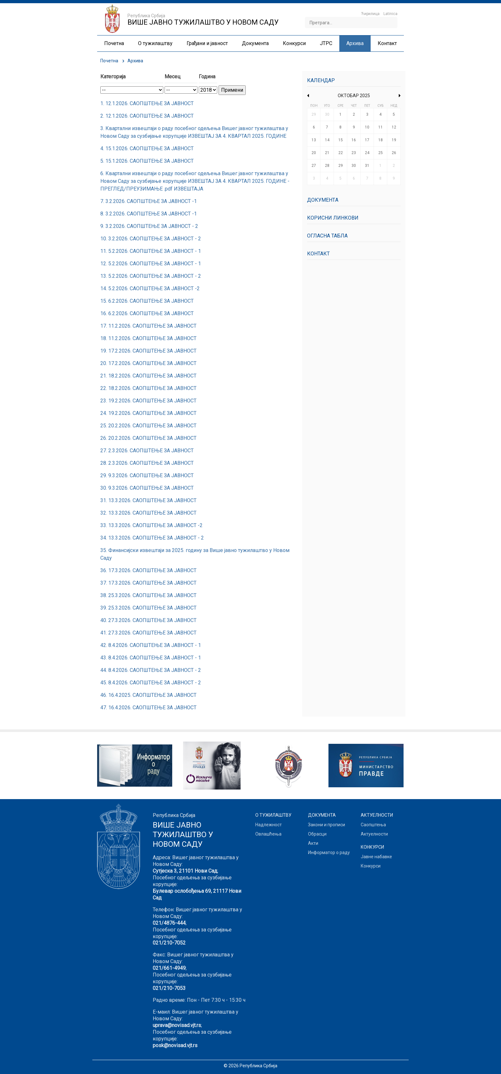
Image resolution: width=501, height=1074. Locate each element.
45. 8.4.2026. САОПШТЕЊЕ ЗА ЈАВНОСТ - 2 (150, 683)
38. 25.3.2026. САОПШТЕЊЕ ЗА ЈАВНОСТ (148, 595)
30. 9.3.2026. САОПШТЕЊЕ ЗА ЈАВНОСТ (147, 488)
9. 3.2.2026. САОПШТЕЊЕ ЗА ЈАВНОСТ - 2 (149, 226)
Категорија (113, 77)
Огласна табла (327, 236)
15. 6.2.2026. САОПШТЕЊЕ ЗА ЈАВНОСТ (147, 301)
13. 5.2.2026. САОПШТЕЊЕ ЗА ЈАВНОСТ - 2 (150, 276)
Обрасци (317, 834)
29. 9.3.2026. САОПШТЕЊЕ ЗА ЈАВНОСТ (147, 475)
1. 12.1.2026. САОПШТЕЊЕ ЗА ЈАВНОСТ (147, 103)
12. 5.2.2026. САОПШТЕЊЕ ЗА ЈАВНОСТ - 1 (150, 264)
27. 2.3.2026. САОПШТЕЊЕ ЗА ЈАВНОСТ (147, 450)
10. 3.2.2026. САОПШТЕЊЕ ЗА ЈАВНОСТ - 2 (150, 239)
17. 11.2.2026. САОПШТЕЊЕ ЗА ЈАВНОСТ (148, 326)
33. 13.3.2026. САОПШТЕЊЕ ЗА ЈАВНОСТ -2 (151, 525)
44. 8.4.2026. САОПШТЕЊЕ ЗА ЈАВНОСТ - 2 (150, 670)
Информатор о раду (329, 852)
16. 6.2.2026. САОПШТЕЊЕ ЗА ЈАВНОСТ (147, 313)
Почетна (109, 60)
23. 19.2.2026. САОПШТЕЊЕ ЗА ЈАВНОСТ (148, 401)
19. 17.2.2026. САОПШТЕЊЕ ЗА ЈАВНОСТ (148, 351)
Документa (322, 200)
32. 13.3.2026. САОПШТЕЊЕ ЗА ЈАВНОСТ (148, 513)
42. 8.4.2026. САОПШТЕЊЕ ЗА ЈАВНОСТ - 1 (150, 645)
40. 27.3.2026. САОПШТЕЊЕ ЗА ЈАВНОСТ (148, 620)
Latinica (390, 14)
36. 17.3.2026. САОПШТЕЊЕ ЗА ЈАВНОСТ (148, 570)
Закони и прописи (326, 824)
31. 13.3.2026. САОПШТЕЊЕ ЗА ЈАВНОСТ (148, 500)
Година (207, 77)
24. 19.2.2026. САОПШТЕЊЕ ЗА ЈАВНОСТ (148, 413)
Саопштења (373, 824)
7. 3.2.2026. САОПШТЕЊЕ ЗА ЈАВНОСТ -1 (148, 201)
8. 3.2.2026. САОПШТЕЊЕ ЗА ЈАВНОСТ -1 (148, 214)
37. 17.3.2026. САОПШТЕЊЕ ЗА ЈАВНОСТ (148, 583)
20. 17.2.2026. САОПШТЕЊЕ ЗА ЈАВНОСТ (148, 363)
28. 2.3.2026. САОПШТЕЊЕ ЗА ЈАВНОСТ (147, 463)
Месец (173, 77)
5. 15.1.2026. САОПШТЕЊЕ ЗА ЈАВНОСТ (147, 161)
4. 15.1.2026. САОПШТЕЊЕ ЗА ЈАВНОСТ (147, 148)
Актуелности (374, 834)
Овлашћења (268, 834)
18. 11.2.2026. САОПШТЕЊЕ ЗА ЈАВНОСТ (148, 338)
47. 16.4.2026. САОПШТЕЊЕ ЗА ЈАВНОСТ (148, 707)
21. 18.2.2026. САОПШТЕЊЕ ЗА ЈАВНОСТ (148, 376)
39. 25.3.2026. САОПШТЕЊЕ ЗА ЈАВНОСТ (148, 608)
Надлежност (268, 824)
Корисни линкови (332, 218)
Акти (313, 843)
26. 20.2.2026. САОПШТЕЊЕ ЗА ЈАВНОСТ (148, 438)
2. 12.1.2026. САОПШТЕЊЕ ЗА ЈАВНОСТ (147, 116)
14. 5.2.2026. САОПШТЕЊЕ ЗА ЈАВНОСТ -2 (150, 288)
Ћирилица (370, 14)
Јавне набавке (376, 856)
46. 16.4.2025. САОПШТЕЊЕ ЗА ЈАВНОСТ (148, 695)
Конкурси (371, 865)
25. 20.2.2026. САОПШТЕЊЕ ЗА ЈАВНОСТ (148, 426)
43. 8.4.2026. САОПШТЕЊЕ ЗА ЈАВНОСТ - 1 (150, 658)
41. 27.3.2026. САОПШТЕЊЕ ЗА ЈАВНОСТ (148, 633)
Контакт (318, 254)
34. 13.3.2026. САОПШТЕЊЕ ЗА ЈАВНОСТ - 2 (152, 538)
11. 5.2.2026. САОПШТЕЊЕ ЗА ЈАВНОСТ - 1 (150, 251)
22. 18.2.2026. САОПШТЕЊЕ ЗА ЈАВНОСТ (148, 388)
